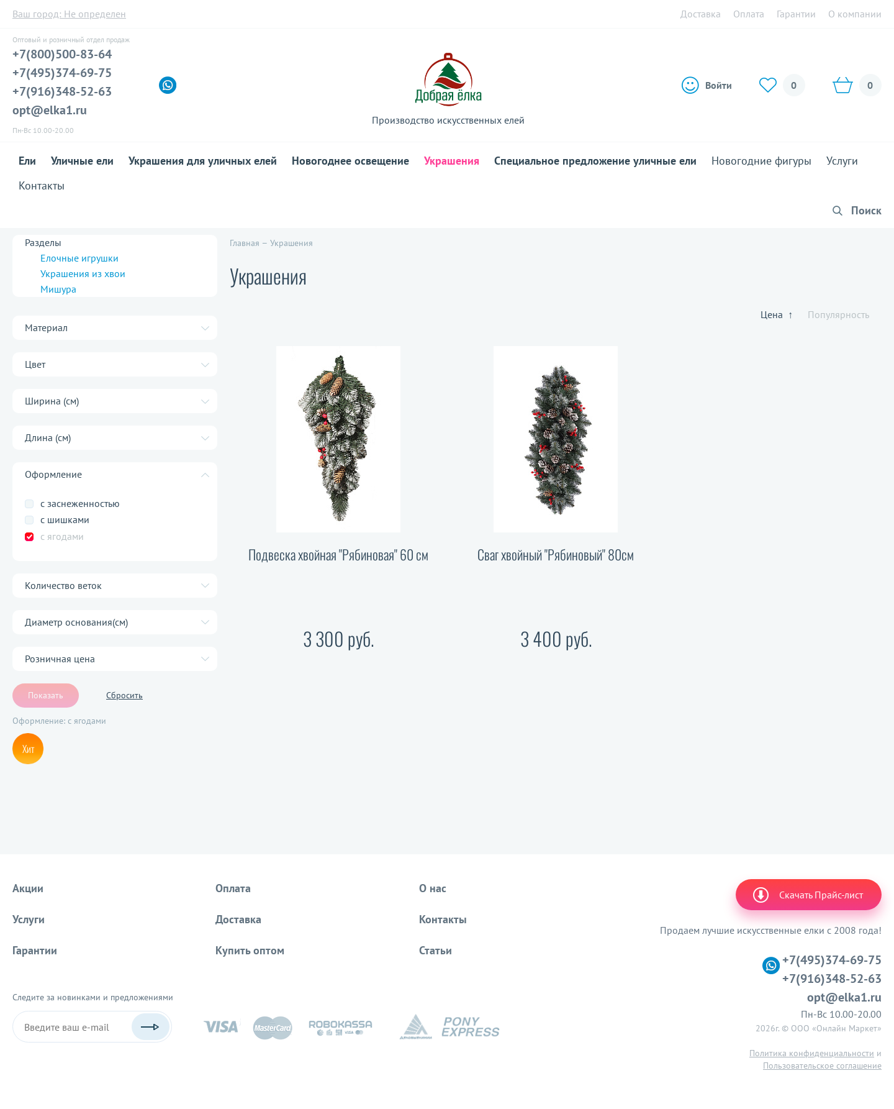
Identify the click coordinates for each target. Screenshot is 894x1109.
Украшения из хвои (82, 273)
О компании (855, 13)
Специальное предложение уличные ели (595, 160)
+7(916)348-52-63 (62, 91)
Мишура (58, 289)
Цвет (35, 364)
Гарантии (796, 13)
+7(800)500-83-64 (62, 54)
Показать (45, 695)
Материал (46, 327)
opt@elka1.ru (49, 110)
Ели (27, 160)
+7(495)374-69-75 (62, 73)
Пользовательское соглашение (822, 1065)
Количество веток (63, 585)
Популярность (838, 314)
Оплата (748, 13)
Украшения (451, 160)
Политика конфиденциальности (811, 1053)
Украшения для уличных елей (203, 160)
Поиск (866, 210)
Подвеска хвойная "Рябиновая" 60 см (338, 554)
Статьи (435, 950)
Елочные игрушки (79, 258)
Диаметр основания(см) (76, 622)
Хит (28, 748)
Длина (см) (48, 437)
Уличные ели (82, 160)
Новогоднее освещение (350, 160)
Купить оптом (249, 950)
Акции (27, 888)
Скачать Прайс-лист (807, 894)
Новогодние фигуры (761, 160)
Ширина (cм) (52, 401)
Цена (777, 314)
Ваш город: (69, 13)
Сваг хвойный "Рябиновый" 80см (555, 554)
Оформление (53, 474)
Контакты (42, 185)
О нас (432, 888)
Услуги (842, 160)
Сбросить (124, 695)
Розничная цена (60, 658)
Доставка (700, 13)
